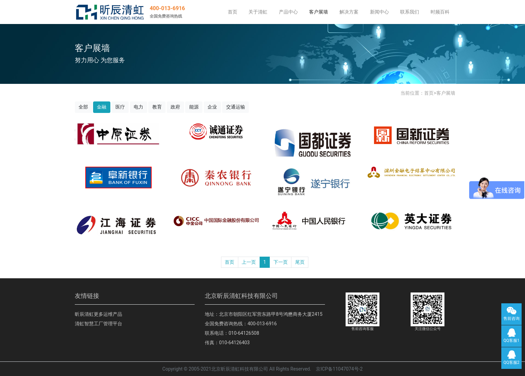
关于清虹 (257, 12)
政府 (175, 107)
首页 (232, 12)
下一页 (281, 262)
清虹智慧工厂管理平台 (98, 323)
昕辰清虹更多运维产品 (98, 314)
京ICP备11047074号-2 (339, 369)
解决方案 (349, 12)
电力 (138, 107)
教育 (157, 107)
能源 (194, 107)
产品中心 (288, 12)
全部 (83, 107)
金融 (101, 107)
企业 (212, 107)
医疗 (120, 107)
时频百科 (440, 12)
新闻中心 (379, 12)
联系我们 (409, 12)
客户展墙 (318, 12)
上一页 (249, 262)
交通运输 (235, 107)
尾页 (300, 262)
